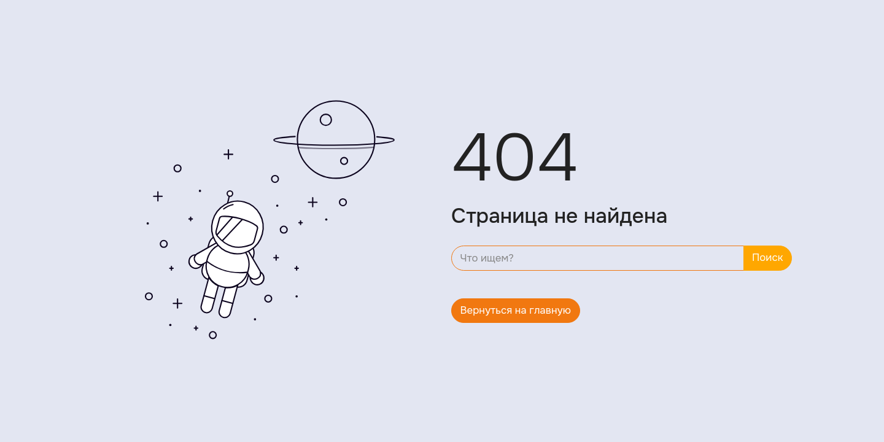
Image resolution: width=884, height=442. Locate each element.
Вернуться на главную (516, 310)
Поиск (767, 257)
